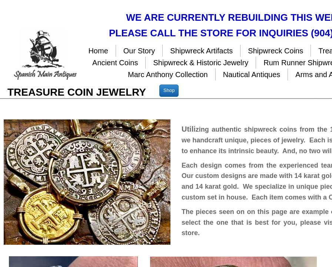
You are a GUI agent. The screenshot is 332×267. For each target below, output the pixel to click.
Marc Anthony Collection (168, 74)
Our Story (139, 51)
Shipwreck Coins (275, 51)
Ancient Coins (115, 63)
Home (98, 51)
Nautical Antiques (251, 74)
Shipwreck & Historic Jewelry (200, 63)
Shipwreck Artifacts (201, 51)
